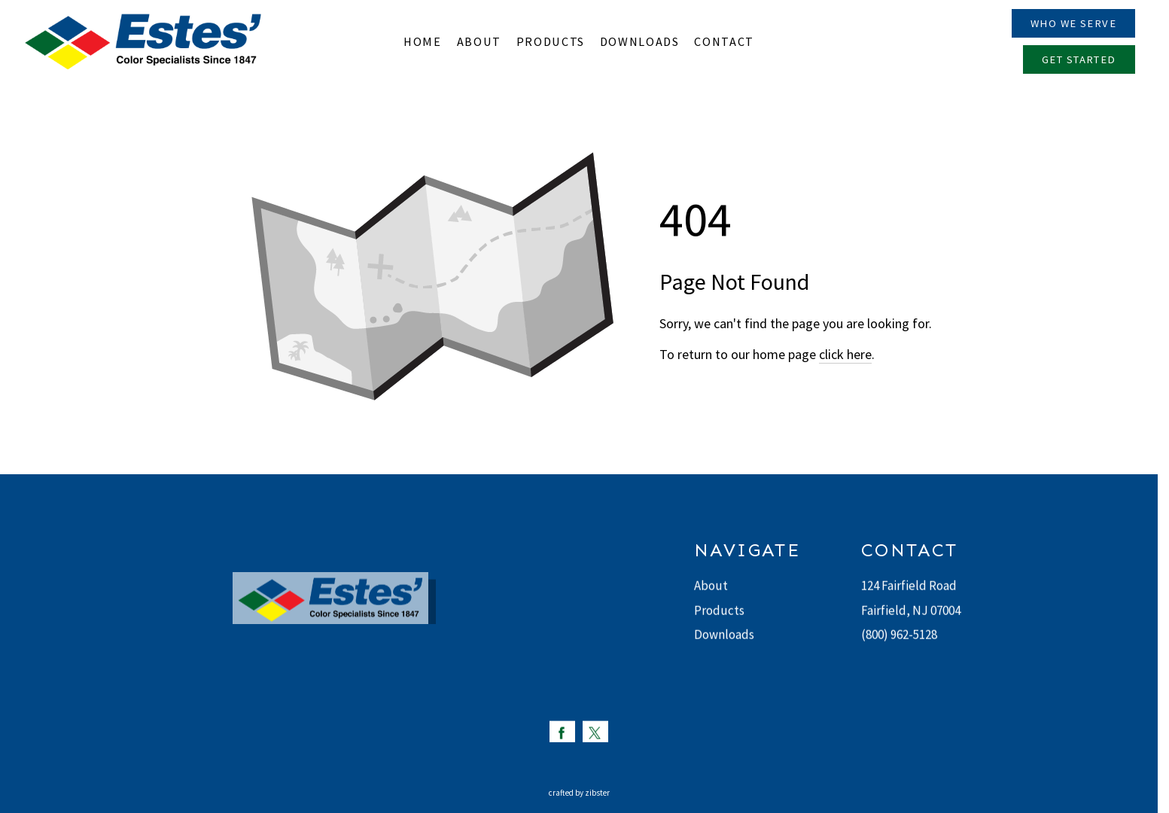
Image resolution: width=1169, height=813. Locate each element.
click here (845, 354)
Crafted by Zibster (579, 792)
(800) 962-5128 (899, 635)
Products (719, 610)
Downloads (724, 635)
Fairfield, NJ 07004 (910, 610)
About (711, 586)
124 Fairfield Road (909, 586)
